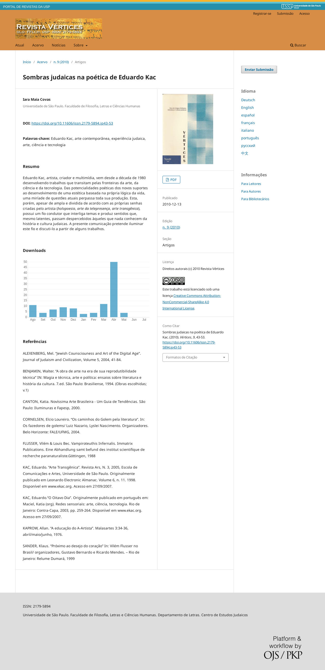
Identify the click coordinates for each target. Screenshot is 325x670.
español (248, 115)
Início (27, 62)
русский (248, 145)
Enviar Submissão (259, 69)
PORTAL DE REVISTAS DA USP (26, 7)
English (247, 107)
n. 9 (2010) (61, 62)
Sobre (79, 45)
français (248, 122)
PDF (173, 179)
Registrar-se (262, 13)
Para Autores (251, 191)
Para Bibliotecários (255, 199)
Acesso (304, 13)
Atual (19, 45)
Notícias (59, 45)
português (250, 137)
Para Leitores (251, 183)
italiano (247, 130)
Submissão (285, 13)
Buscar (298, 45)
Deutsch (248, 99)
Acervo (38, 45)
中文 (244, 153)
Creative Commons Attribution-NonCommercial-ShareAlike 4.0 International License (191, 302)
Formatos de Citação (181, 357)
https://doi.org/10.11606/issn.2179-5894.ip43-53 (72, 123)
